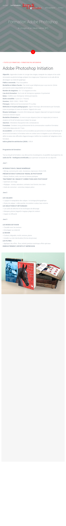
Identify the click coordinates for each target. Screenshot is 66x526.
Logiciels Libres (37, 8)
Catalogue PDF (28, 5)
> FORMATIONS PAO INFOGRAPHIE (30, 62)
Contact (60, 8)
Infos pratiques (50, 8)
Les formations (16, 5)
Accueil (5, 5)
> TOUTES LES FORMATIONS (11, 62)
